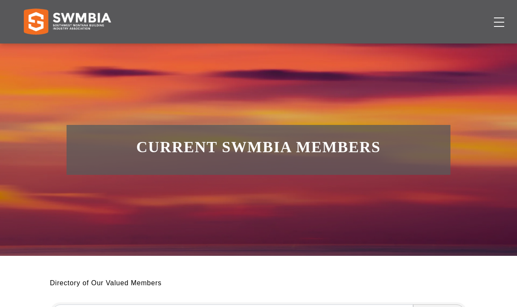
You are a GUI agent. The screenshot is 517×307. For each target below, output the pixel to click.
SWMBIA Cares (472, 15)
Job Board (276, 49)
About (375, 49)
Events (330, 49)
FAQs (425, 15)
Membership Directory (188, 49)
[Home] (67, 49)
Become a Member (450, 49)
